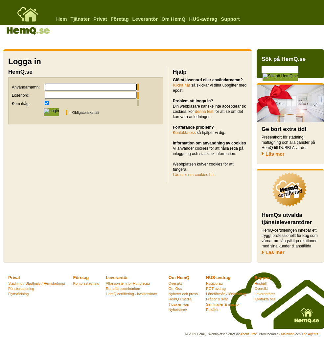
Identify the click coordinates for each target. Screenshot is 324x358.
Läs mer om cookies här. (194, 174)
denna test (204, 111)
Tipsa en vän (179, 304)
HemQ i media (180, 299)
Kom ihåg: (21, 103)
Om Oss (175, 289)
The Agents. (310, 334)
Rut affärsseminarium (123, 289)
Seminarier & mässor (223, 304)
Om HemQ (173, 19)
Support (230, 19)
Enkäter (212, 310)
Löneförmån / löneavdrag (226, 294)
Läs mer (275, 154)
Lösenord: (20, 95)
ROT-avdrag (216, 289)
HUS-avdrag (203, 19)
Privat (100, 19)
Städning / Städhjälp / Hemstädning (36, 283)
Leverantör (145, 19)
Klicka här (181, 85)
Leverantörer (264, 294)
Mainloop (288, 334)
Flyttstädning (18, 294)
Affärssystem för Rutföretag (128, 283)
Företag (120, 19)
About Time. (249, 334)
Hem (61, 19)
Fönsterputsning (21, 289)
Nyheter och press (183, 294)
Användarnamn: (26, 87)
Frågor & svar (217, 299)
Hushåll (260, 283)
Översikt (175, 283)
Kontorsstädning (86, 283)
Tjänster (80, 19)
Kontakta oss (184, 132)
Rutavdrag (214, 283)
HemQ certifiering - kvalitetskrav (131, 294)
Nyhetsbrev (178, 310)
